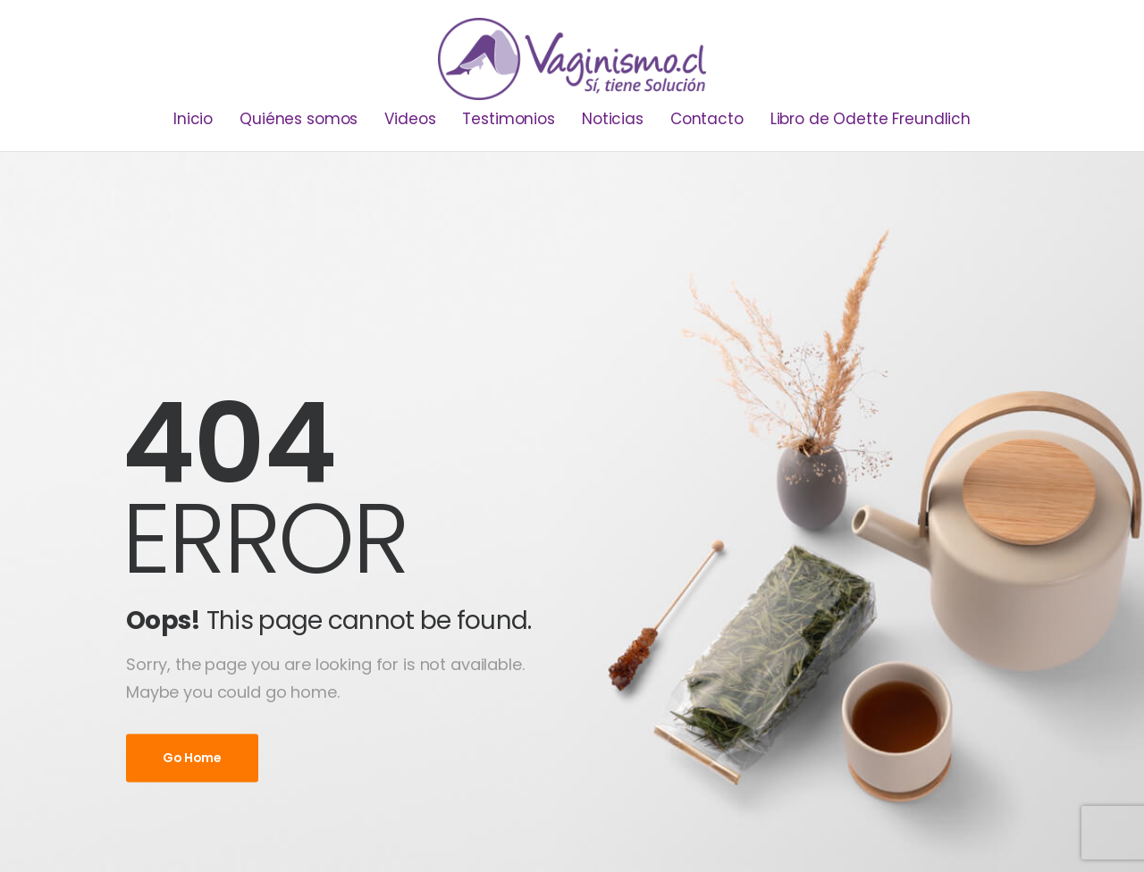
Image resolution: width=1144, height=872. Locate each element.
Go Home (192, 758)
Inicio (193, 119)
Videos (409, 119)
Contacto (707, 119)
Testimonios (508, 119)
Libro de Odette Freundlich (870, 119)
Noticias (613, 119)
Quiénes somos (299, 119)
